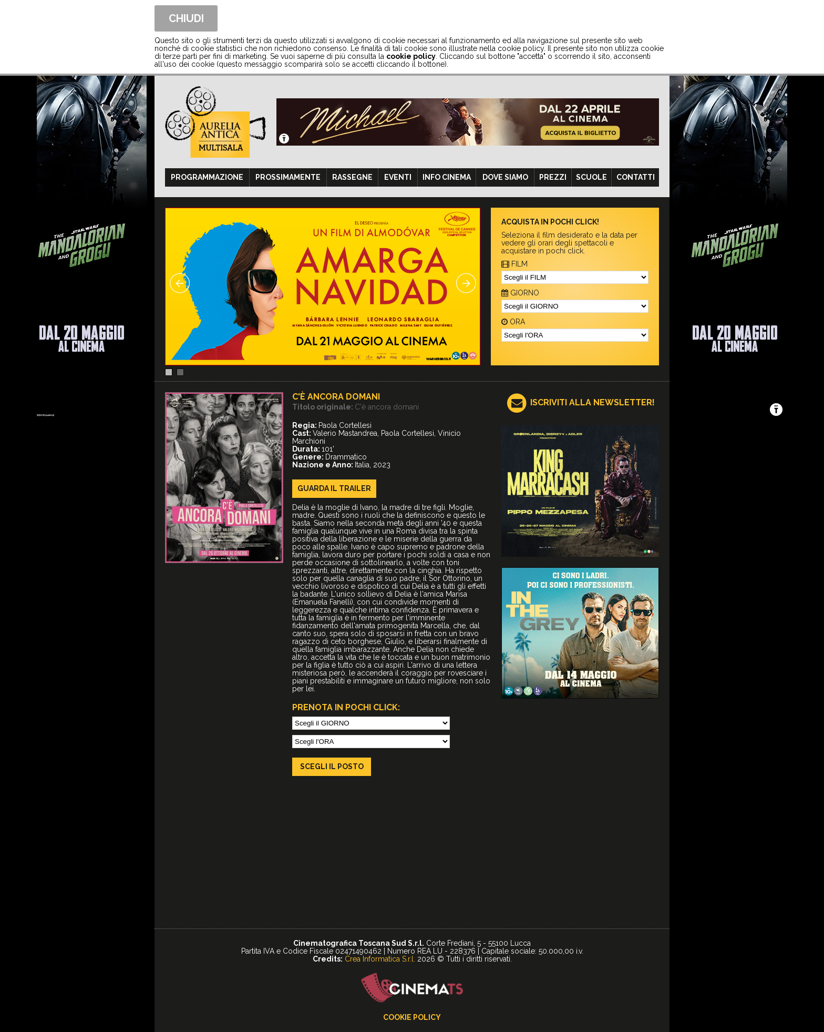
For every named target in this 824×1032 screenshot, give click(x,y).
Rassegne (352, 177)
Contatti (635, 177)
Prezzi (552, 177)
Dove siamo (505, 177)
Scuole (591, 177)
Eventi (397, 177)
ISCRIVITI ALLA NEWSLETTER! (592, 402)
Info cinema (447, 177)
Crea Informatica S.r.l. (380, 959)
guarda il (334, 488)
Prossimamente (288, 177)
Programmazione (207, 177)
